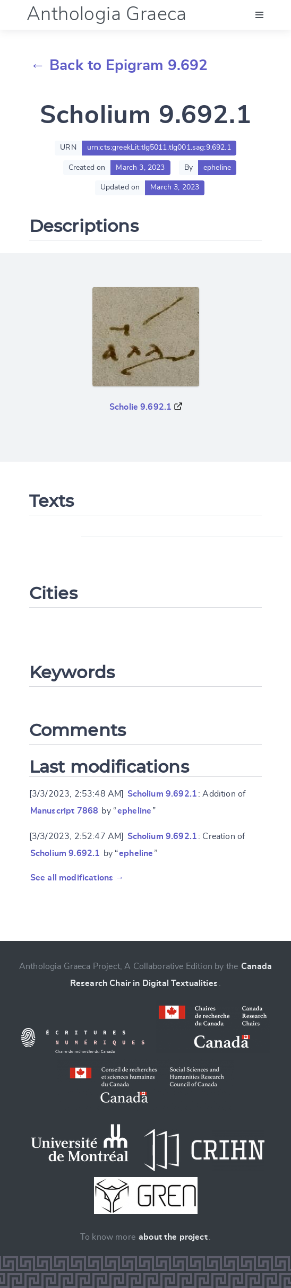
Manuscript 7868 (64, 811)
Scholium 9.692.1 (162, 794)
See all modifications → (77, 878)
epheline (134, 811)
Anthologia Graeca (107, 14)
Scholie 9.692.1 (140, 407)
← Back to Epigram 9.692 (119, 65)
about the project (173, 1237)
